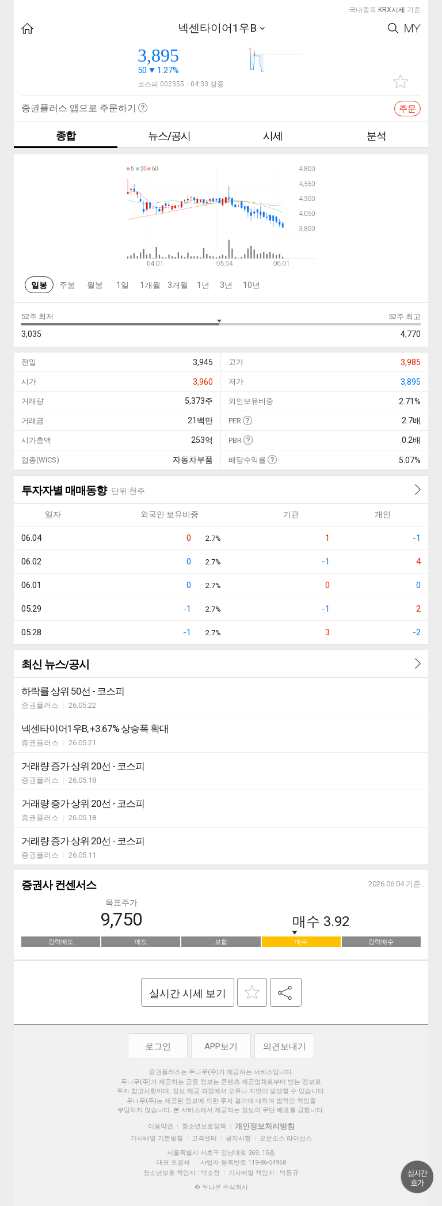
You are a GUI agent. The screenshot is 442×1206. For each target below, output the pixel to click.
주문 (407, 109)
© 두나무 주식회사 (221, 1187)
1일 (122, 285)
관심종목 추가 (400, 81)
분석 (376, 136)
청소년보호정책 (204, 1126)
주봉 (67, 285)
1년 (203, 285)
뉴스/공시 (169, 136)
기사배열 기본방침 (157, 1138)
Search (393, 28)
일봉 (39, 285)
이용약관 (160, 1126)
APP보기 (221, 1046)
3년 (226, 285)
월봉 (95, 285)
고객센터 (204, 1138)
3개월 (177, 285)
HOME (27, 28)
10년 (251, 285)
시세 (273, 136)
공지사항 (238, 1138)
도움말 (247, 420)
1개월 (150, 285)
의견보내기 (284, 1046)
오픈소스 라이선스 (286, 1138)
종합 (65, 136)
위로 (417, 1177)
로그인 (158, 1046)
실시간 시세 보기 (187, 993)
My (413, 28)
